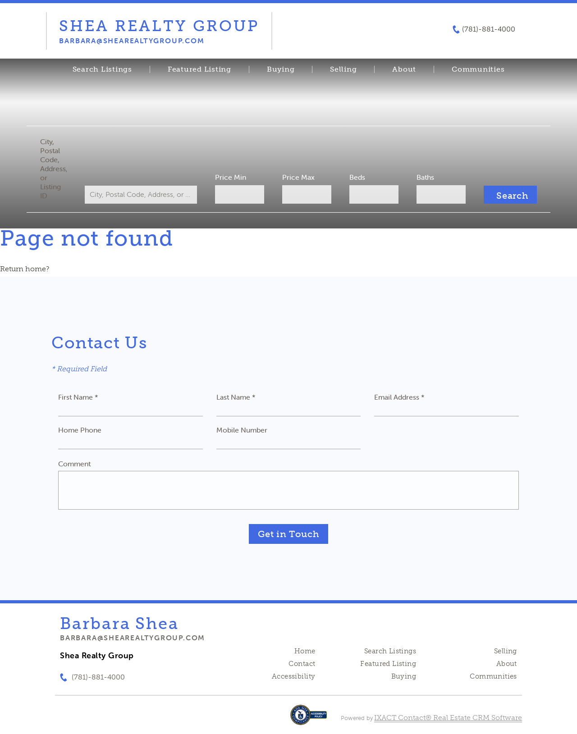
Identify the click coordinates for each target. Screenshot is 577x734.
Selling (343, 69)
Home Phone (79, 429)
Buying (281, 69)
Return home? (24, 268)
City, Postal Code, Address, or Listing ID (55, 168)
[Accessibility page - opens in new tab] (308, 719)
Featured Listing (199, 69)
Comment (74, 463)
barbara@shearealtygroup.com (132, 637)
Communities (478, 69)
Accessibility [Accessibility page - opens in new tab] (293, 676)
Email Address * (399, 396)
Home (305, 651)
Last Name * (236, 396)
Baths (424, 177)
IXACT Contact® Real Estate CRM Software (448, 717)
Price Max (298, 177)
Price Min (231, 177)
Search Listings (102, 69)
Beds (356, 177)
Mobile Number (241, 429)
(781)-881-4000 (488, 29)
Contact (301, 664)
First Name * (78, 396)
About (404, 69)
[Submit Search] (508, 195)
